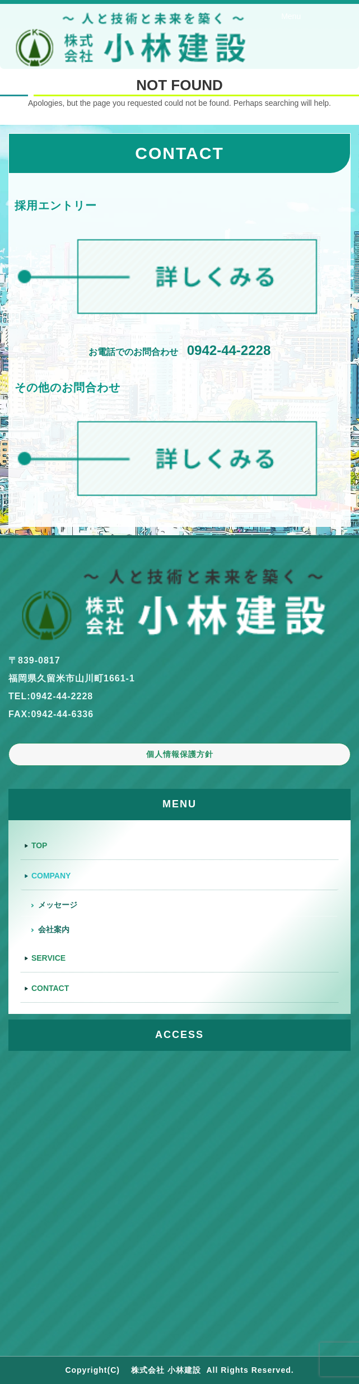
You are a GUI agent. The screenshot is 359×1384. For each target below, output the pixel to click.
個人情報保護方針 (179, 754)
